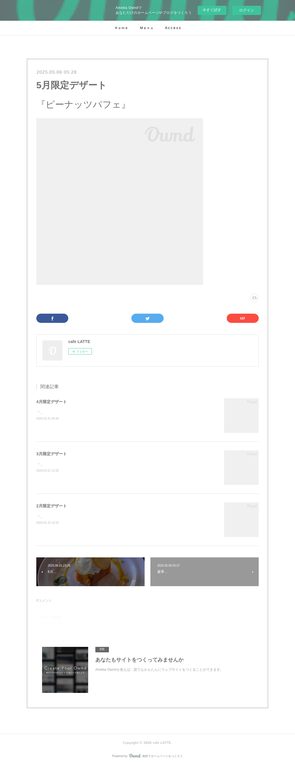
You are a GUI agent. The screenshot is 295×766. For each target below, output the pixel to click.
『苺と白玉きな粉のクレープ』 (60, 465)
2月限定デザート (51, 506)
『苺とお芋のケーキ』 (53, 517)
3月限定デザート (51, 453)
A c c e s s (173, 28)
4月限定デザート (51, 401)
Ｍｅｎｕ (147, 28)
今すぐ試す (212, 10)
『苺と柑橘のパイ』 (51, 413)
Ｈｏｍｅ (121, 28)
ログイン (246, 10)
